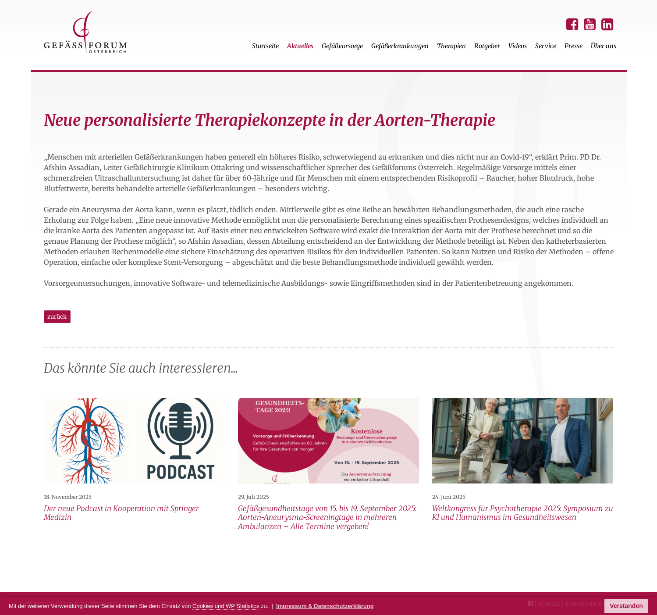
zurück (57, 316)
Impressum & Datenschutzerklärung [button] (325, 606)
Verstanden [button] (626, 605)
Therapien (451, 46)
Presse (573, 46)
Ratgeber (487, 46)
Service (545, 46)
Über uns (603, 46)
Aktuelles (300, 46)
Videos (517, 46)
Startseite (265, 46)
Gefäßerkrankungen (400, 46)
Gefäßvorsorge (342, 46)
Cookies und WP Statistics (225, 606)
